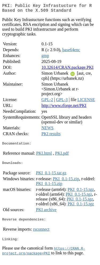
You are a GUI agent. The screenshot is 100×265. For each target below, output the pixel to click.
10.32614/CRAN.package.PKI (67, 69)
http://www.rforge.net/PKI (63, 107)
